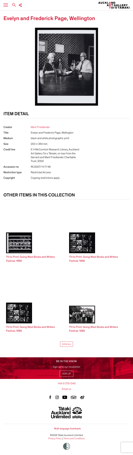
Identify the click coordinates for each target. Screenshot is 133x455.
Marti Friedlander (40, 127)
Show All (66, 344)
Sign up (66, 373)
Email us (66, 389)
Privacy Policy (55, 438)
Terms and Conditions (74, 438)
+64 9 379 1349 (66, 383)
